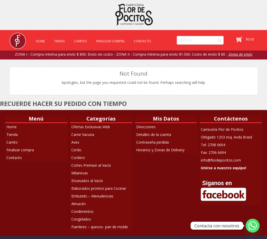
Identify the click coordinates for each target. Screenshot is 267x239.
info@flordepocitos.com (221, 160)
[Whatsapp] (253, 226)
